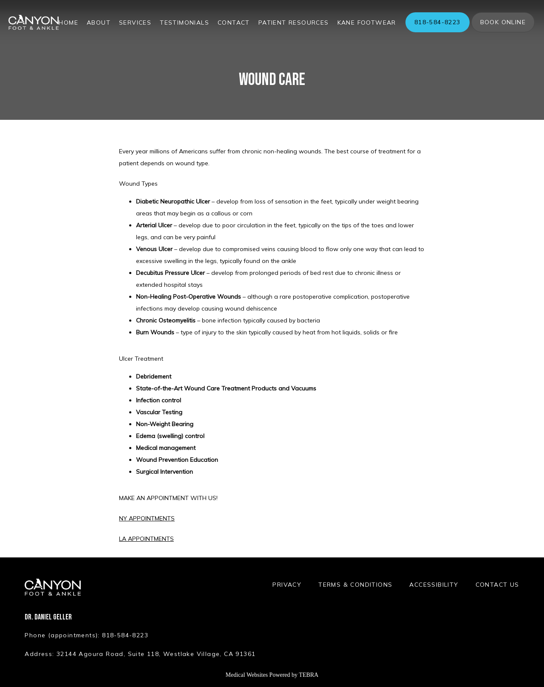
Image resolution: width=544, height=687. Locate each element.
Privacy (286, 584)
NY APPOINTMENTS (147, 518)
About (98, 22)
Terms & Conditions (355, 584)
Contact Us (497, 584)
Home (68, 22)
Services (135, 22)
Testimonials (184, 22)
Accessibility (433, 584)
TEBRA (308, 675)
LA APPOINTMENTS (146, 539)
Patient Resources (293, 22)
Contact (234, 22)
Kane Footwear (366, 22)
